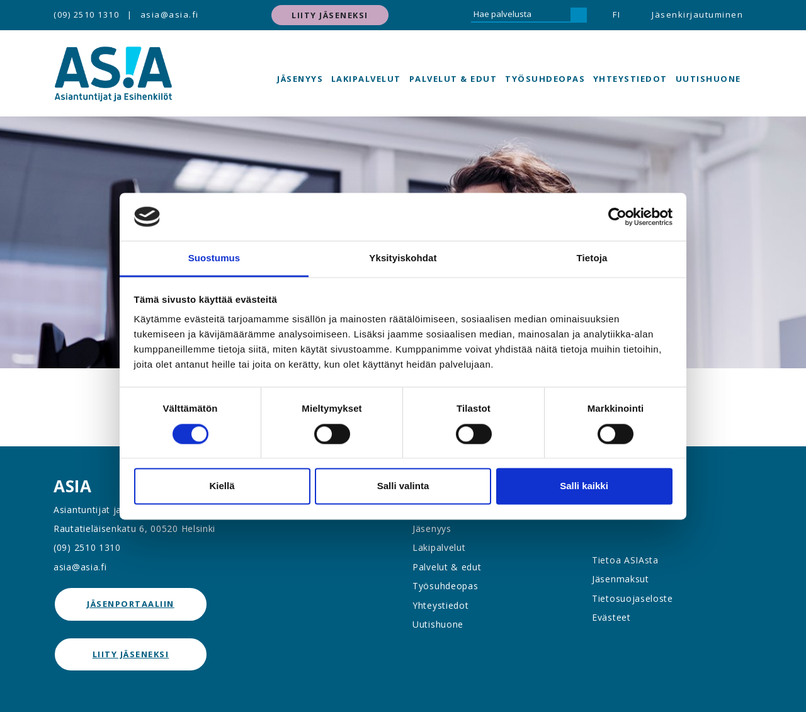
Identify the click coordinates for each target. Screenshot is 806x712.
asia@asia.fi (169, 14)
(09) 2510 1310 (86, 14)
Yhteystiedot (630, 78)
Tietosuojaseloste (632, 598)
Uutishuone (708, 78)
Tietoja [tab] (592, 258)
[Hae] (578, 15)
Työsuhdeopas (545, 78)
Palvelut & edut (453, 78)
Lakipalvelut (366, 78)
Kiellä (221, 486)
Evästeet (611, 617)
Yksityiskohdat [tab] (402, 258)
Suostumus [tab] (214, 258)
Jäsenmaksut (620, 579)
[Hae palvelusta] (520, 15)
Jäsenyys (300, 78)
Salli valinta (403, 486)
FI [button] (616, 14)
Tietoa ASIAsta (625, 560)
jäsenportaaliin (130, 603)
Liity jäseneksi (330, 15)
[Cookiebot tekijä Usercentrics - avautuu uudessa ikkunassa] (617, 216)
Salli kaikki (584, 486)
